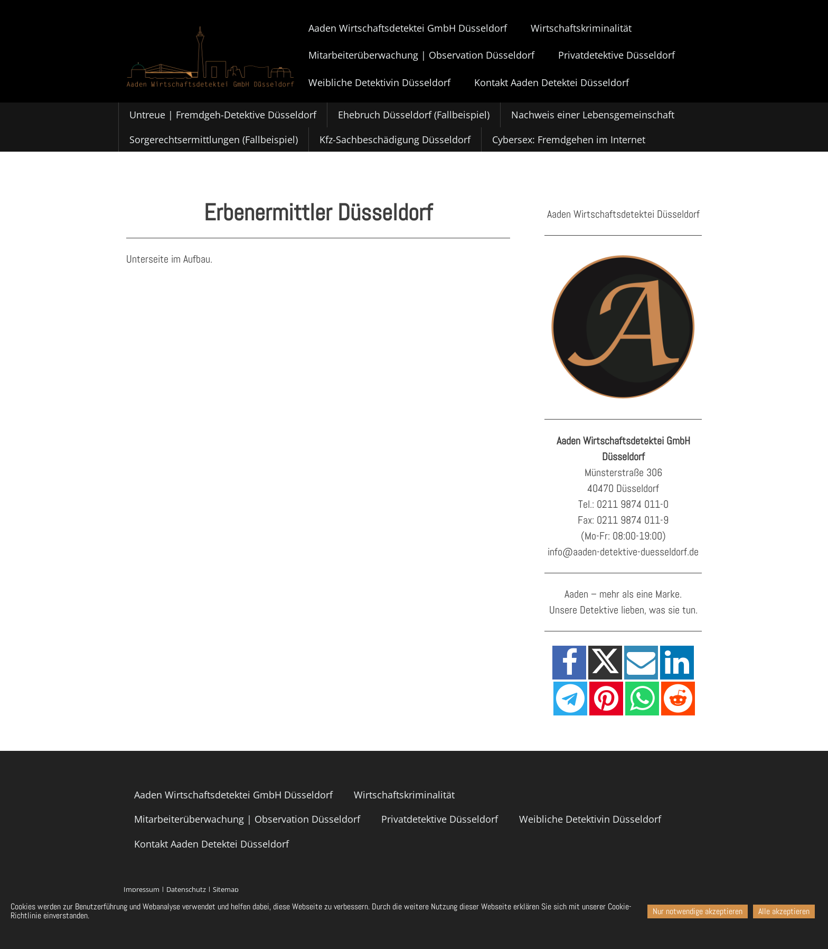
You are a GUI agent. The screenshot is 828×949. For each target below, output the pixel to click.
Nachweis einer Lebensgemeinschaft (592, 114)
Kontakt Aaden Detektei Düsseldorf (551, 82)
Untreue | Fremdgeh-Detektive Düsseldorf (222, 114)
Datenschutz (186, 889)
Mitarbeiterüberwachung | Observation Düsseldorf (421, 55)
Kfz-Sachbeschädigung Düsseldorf (395, 139)
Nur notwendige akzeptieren (697, 911)
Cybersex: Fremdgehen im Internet (568, 139)
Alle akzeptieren (784, 911)
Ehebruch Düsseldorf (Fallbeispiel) (414, 114)
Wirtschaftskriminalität (581, 28)
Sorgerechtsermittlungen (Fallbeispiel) (213, 139)
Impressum (141, 889)
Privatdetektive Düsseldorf (616, 55)
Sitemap (226, 889)
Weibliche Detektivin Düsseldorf (379, 82)
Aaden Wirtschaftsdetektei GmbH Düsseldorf (407, 28)
